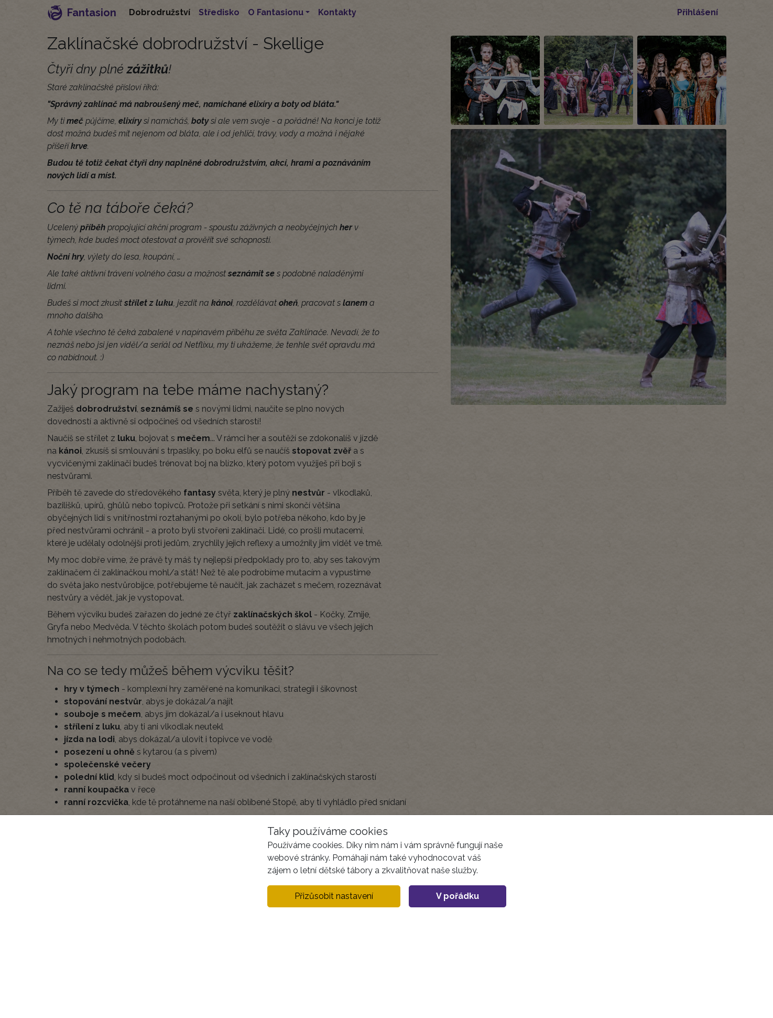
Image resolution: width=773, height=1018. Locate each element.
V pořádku (457, 896)
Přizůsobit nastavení (334, 896)
